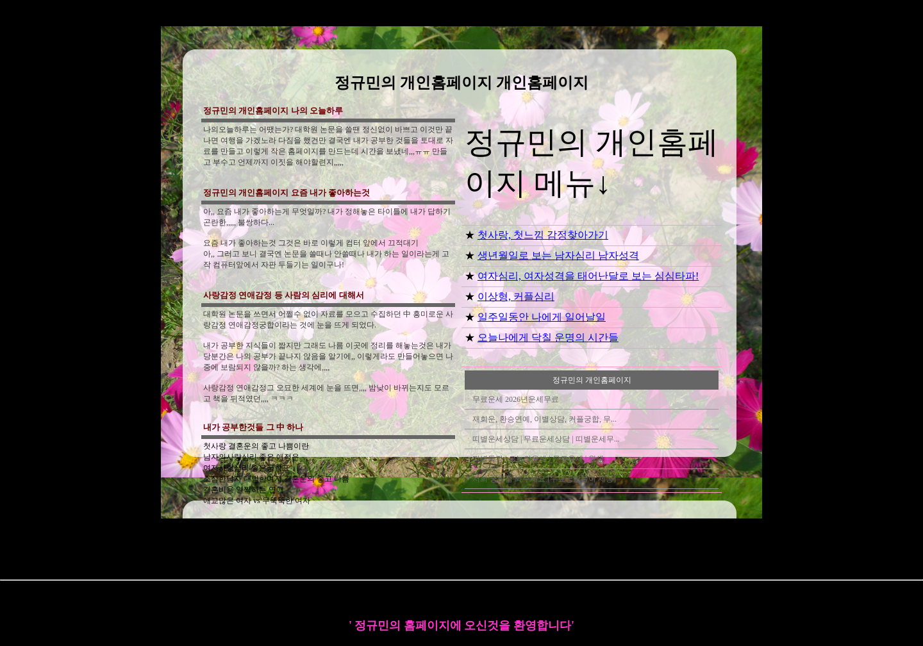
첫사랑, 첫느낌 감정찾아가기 (543, 234)
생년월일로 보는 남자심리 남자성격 (558, 255)
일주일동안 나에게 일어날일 (542, 316)
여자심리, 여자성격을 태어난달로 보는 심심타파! (588, 275)
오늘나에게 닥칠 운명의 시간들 (548, 337)
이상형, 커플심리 (516, 296)
